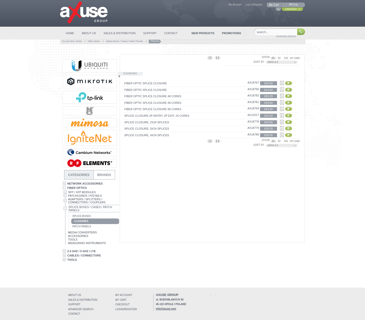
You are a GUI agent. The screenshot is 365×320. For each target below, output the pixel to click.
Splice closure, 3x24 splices (146, 128)
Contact (74, 313)
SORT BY (258, 62)
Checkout (122, 304)
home (70, 33)
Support (74, 304)
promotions (231, 33)
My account (123, 295)
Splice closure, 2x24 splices (146, 122)
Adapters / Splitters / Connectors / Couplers (87, 201)
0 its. (295, 4)
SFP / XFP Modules (82, 192)
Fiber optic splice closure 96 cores (152, 109)
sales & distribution (120, 33)
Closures (81, 221)
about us (89, 33)
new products (202, 33)
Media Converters (82, 232)
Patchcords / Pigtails (85, 195)
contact (170, 33)
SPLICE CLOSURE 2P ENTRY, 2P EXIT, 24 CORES (157, 115)
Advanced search (80, 309)
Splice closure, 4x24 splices (146, 135)
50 (279, 58)
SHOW (266, 57)
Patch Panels (81, 226)
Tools (73, 239)
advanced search (286, 36)
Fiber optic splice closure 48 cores (152, 96)
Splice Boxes (81, 216)
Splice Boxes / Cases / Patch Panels (124, 41)
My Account (235, 4)
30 (273, 58)
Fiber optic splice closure (145, 83)
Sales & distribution (82, 299)
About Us (74, 295)
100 (286, 58)
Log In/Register (254, 4)
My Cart (121, 299)
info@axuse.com (166, 308)
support (150, 33)
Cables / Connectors (84, 255)
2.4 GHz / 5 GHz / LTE (81, 251)
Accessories (78, 235)
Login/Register (126, 309)
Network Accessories (85, 183)
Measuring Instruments (87, 243)
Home (79, 41)
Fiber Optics (94, 41)
